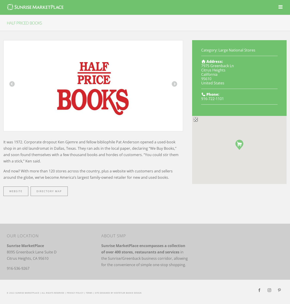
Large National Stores (236, 50)
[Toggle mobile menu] (280, 7)
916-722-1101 (212, 98)
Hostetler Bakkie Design (128, 293)
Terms (89, 293)
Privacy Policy (75, 293)
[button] (239, 145)
